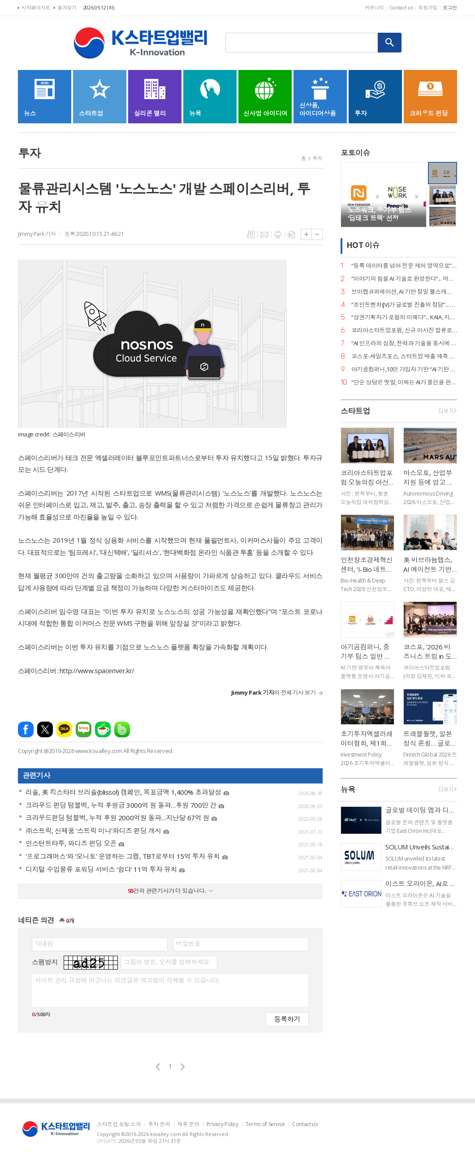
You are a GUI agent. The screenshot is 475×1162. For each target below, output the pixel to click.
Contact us (401, 7)
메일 (264, 234)
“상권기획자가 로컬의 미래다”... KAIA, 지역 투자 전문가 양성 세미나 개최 (404, 317)
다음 (182, 1067)
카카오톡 (64, 729)
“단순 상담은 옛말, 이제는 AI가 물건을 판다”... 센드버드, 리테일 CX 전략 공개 (404, 382)
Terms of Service (265, 1124)
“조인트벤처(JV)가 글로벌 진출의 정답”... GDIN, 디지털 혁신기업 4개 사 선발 (404, 305)
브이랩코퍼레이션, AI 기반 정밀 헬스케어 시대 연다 (404, 292)
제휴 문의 (188, 1124)
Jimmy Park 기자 (37, 234)
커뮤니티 (374, 7)
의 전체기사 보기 (273, 692)
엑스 (45, 729)
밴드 (122, 729)
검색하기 (390, 42)
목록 (250, 234)
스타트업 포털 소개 (119, 1124)
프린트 (277, 234)
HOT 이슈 (363, 245)
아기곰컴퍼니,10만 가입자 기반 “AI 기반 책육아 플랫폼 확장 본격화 (404, 369)
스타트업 (355, 411)
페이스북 (26, 729)
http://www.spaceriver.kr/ (97, 670)
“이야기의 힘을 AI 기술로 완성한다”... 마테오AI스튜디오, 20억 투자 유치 (404, 279)
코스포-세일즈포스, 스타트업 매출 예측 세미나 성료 (404, 356)
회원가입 (427, 7)
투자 (317, 158)
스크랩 (291, 234)
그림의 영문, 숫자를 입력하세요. (167, 962)
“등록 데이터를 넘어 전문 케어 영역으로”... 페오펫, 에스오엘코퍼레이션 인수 (404, 266)
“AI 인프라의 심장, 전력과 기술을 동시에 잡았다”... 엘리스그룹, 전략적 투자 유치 (404, 343)
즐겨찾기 (67, 7)
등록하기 (287, 1018)
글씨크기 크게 (306, 234)
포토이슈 (355, 153)
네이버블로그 (83, 729)
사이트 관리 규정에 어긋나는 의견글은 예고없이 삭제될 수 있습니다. (127, 980)
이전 (158, 1067)
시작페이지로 (36, 7)
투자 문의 (159, 1124)
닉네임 (44, 943)
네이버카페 (103, 729)
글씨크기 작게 (317, 234)
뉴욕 (348, 789)
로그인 (450, 7)
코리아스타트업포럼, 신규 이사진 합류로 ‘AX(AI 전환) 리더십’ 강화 (404, 330)
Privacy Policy (222, 1124)
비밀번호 (188, 943)
